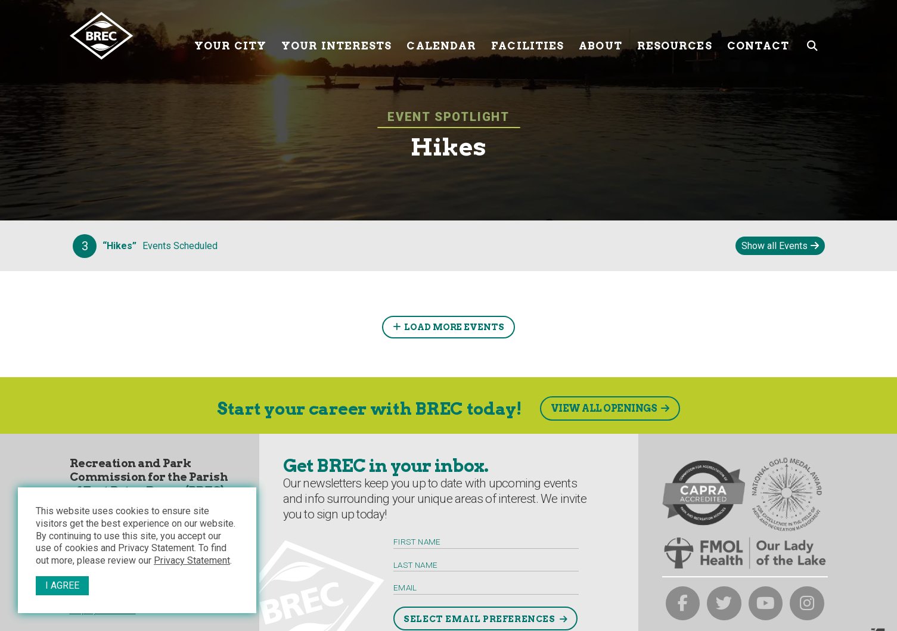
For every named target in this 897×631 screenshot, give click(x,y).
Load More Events (454, 327)
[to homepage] (128, 36)
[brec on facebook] (683, 603)
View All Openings (604, 408)
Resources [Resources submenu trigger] (674, 35)
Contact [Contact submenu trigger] (758, 35)
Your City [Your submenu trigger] (230, 35)
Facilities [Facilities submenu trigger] (527, 35)
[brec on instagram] (807, 603)
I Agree (62, 585)
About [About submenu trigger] (600, 35)
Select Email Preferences (479, 619)
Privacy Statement (192, 560)
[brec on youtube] (766, 603)
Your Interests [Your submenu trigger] (336, 35)
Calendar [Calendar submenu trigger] (441, 35)
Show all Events (774, 245)
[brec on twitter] (724, 603)
